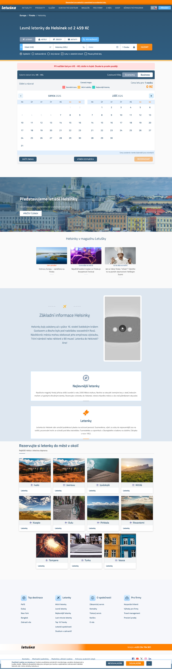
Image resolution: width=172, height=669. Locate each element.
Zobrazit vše (26, 622)
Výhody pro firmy (131, 608)
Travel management (132, 613)
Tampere (53, 560)
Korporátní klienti (131, 604)
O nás (92, 622)
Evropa (23, 15)
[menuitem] (27, 8)
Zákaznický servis (97, 604)
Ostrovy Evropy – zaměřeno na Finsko (51, 270)
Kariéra (92, 617)
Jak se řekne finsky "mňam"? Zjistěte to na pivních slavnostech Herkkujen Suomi (120, 271)
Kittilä (139, 485)
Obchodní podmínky (40, 659)
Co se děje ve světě (86, 265)
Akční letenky (60, 604)
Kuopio (36, 522)
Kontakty (93, 608)
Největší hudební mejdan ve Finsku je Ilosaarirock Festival (86, 270)
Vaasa (121, 560)
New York (25, 613)
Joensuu (70, 485)
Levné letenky (61, 608)
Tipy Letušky (51, 265)
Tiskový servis (95, 613)
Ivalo (36, 485)
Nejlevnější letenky (63, 613)
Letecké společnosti (63, 626)
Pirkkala (104, 522)
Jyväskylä (105, 485)
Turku (88, 560)
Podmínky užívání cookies (62, 659)
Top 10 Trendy (61, 622)
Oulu (70, 522)
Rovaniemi (138, 522)
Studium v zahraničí (63, 631)
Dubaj (23, 608)
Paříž (23, 604)
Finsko (32, 15)
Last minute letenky (63, 617)
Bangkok (24, 617)
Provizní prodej (130, 617)
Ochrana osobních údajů (85, 659)
